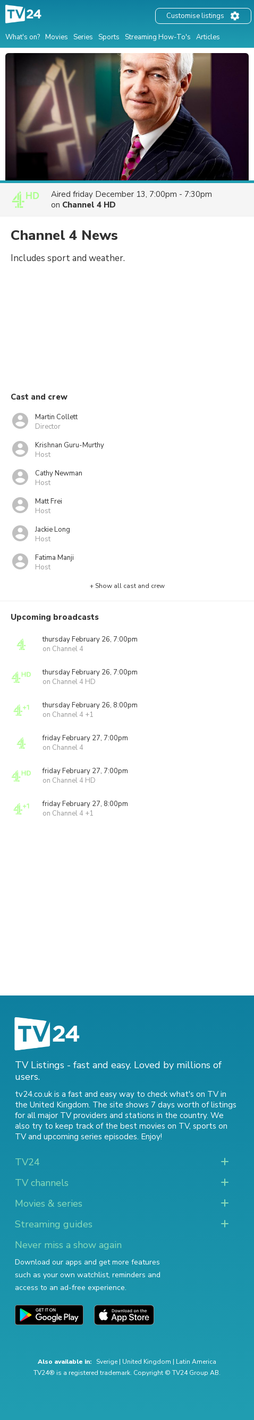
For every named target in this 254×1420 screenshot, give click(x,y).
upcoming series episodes (90, 1136)
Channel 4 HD (89, 205)
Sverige (106, 1361)
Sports (109, 37)
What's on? (22, 37)
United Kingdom (146, 1361)
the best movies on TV (147, 1126)
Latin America (196, 1361)
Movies (56, 37)
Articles (208, 37)
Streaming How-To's (158, 37)
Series (83, 37)
